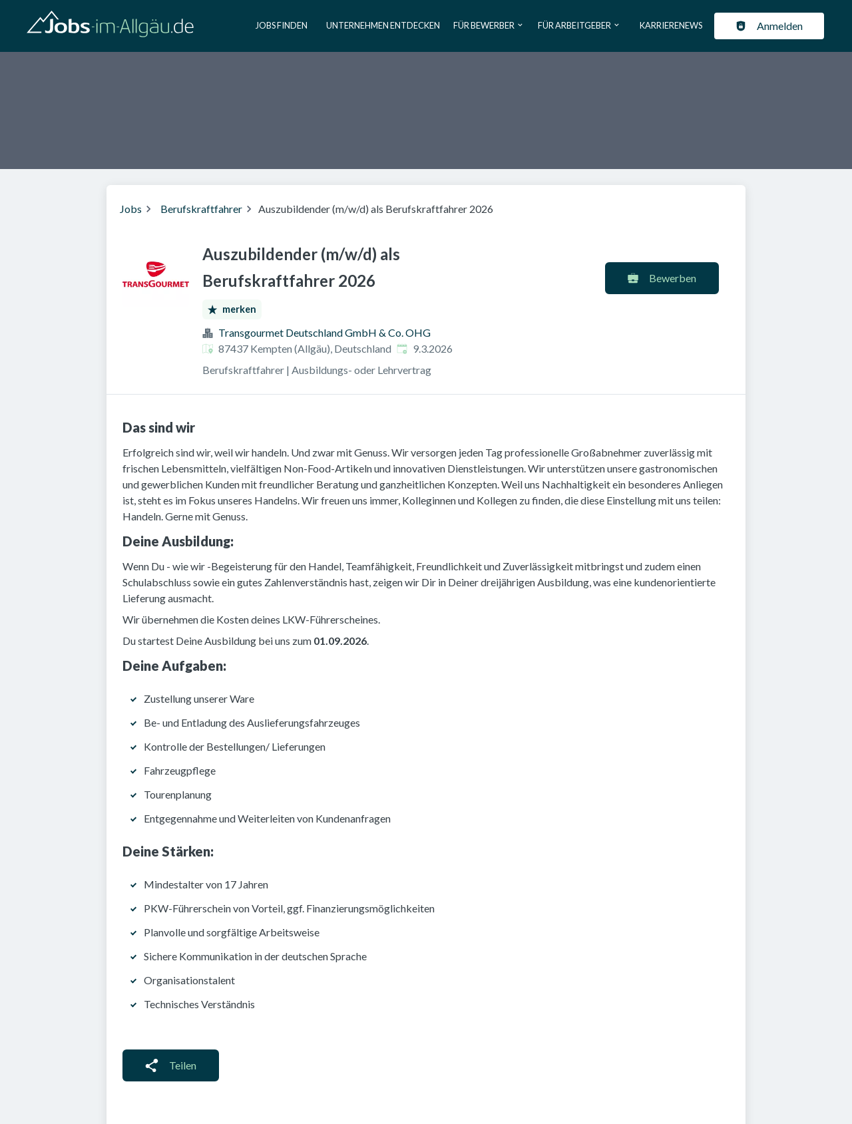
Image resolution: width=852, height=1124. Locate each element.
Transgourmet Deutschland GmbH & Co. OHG (324, 332)
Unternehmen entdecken (383, 25)
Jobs (131, 208)
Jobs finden (282, 25)
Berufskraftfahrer (201, 208)
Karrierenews (671, 25)
